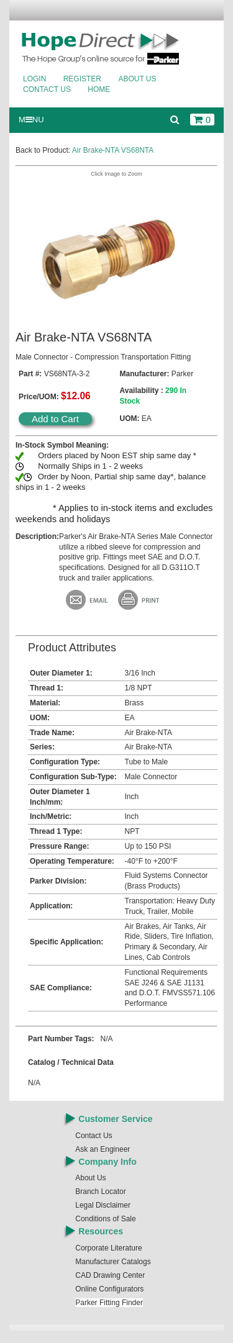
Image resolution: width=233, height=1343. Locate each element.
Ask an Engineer (102, 1149)
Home (99, 89)
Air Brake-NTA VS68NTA (113, 150)
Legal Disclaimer (102, 1205)
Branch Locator (100, 1191)
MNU (31, 119)
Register (82, 79)
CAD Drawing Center (110, 1275)
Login (34, 79)
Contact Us (47, 89)
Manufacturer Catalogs (112, 1261)
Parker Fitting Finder (109, 1302)
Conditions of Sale (105, 1218)
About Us (137, 79)
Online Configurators (109, 1289)
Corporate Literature (108, 1248)
